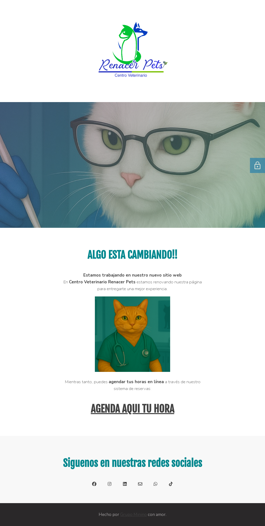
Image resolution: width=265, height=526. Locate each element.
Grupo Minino (133, 514)
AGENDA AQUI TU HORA (132, 409)
